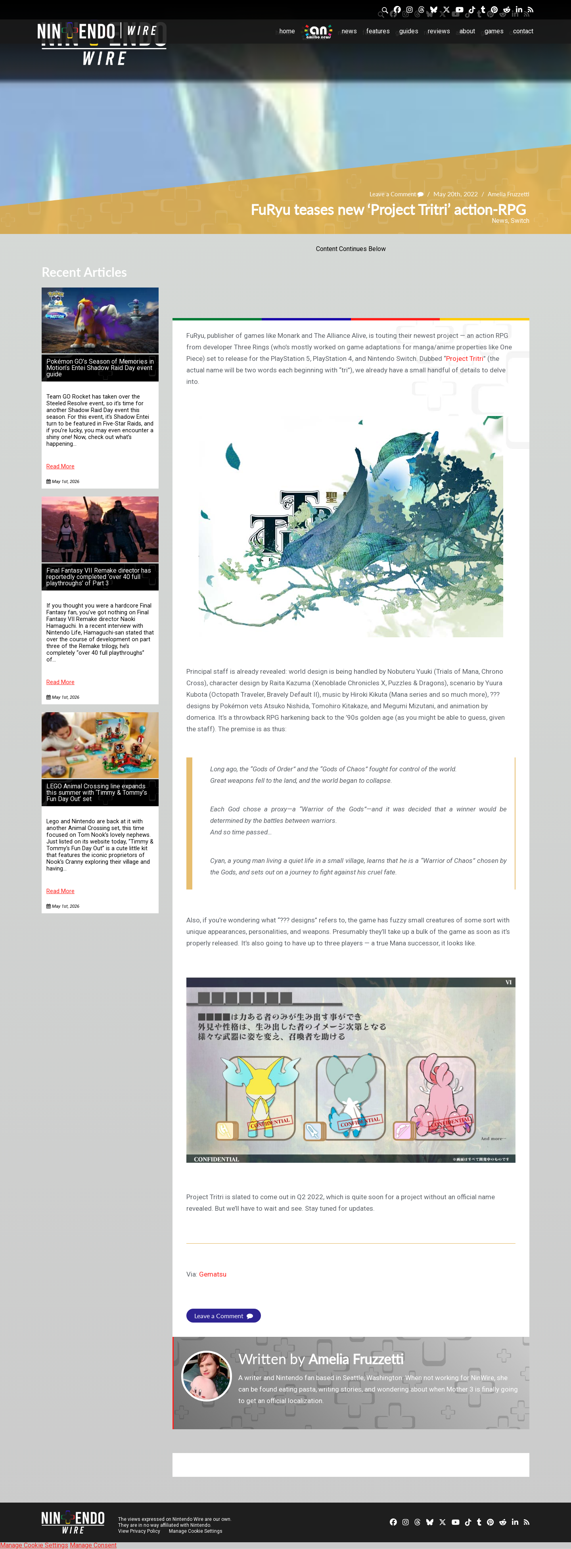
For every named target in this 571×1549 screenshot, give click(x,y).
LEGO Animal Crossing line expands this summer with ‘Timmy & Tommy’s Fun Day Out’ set (96, 792)
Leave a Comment (392, 193)
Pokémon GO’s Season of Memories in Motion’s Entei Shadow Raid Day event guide (100, 368)
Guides (408, 31)
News (349, 31)
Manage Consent (93, 1545)
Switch (520, 220)
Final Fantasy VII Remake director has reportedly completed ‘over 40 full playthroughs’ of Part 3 (98, 577)
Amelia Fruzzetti (507, 193)
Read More (60, 466)
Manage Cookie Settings (196, 1531)
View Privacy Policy (139, 1531)
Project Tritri (464, 358)
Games (494, 31)
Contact (523, 31)
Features (378, 31)
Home (287, 31)
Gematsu (212, 1274)
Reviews (439, 31)
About (467, 31)
